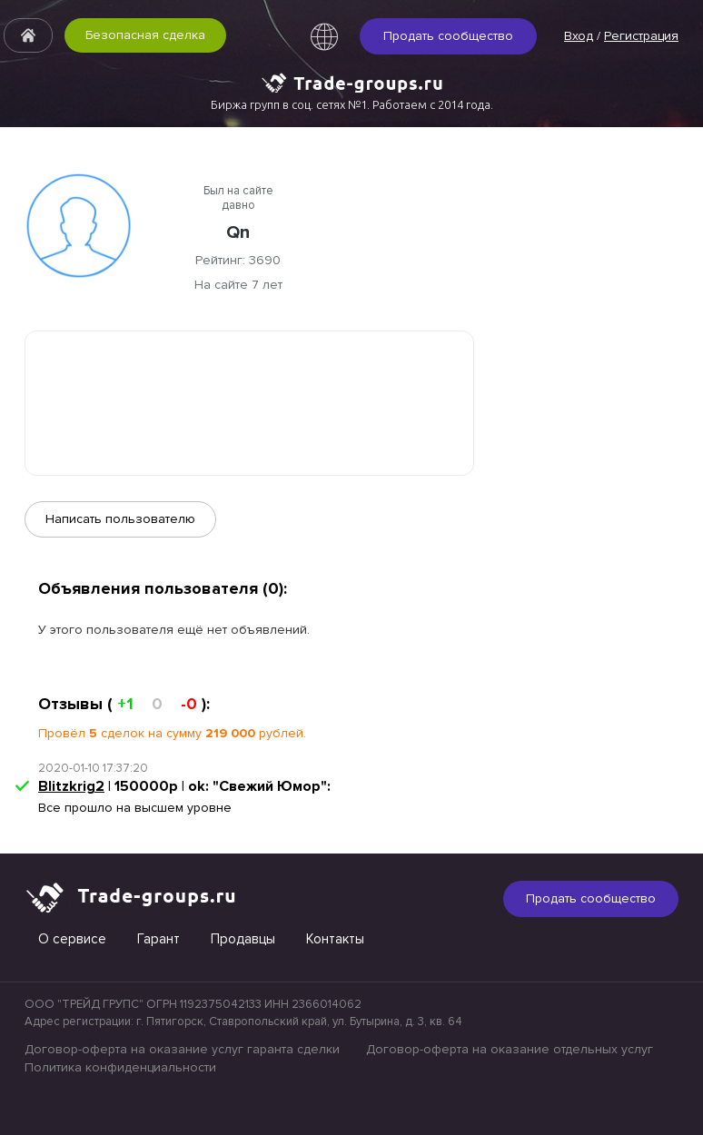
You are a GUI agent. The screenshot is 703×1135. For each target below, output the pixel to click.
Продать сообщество (448, 36)
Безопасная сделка (145, 35)
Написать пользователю (120, 519)
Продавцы (243, 939)
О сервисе (72, 939)
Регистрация (641, 36)
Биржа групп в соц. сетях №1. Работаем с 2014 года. (352, 104)
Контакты (335, 939)
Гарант (158, 939)
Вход (578, 36)
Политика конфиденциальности (120, 1067)
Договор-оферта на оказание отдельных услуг (509, 1049)
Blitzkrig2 (71, 786)
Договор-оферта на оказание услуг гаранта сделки (182, 1049)
